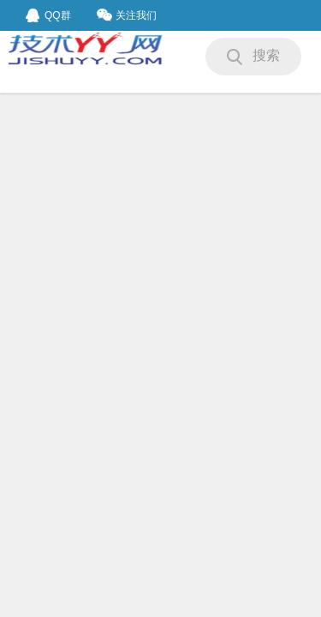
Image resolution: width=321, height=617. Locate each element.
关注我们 (127, 15)
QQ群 (48, 15)
